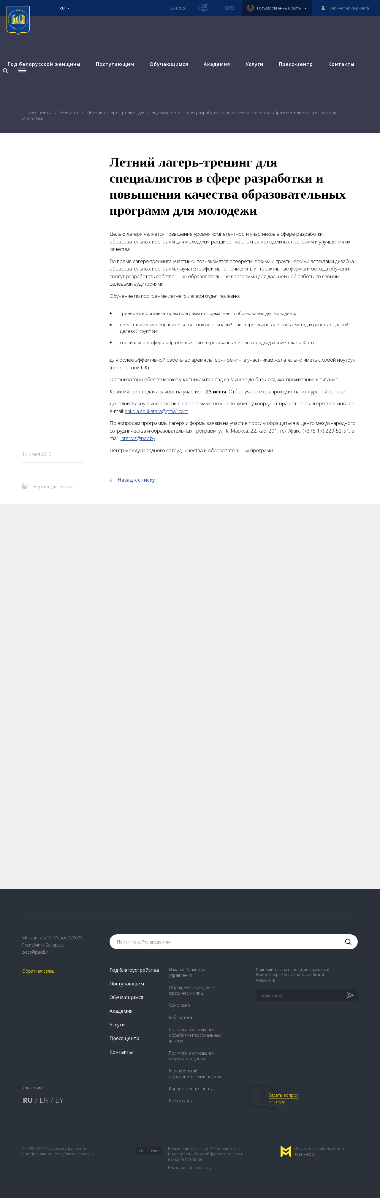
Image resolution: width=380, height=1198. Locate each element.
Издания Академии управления (187, 972)
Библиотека (180, 1017)
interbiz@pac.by (138, 438)
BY (59, 1100)
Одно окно (179, 1005)
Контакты (341, 64)
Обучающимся (168, 64)
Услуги (254, 64)
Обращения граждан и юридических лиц (191, 990)
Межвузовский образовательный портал (195, 1074)
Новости (69, 112)
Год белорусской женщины (43, 64)
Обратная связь (38, 971)
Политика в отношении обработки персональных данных (195, 1035)
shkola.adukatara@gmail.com (156, 411)
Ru (64, 10)
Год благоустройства (134, 970)
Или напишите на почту (189, 1167)
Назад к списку (136, 479)
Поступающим (114, 64)
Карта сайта (181, 1101)
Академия (216, 64)
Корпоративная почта (191, 1089)
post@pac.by (35, 952)
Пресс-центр (295, 64)
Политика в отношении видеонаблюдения (192, 1056)
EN (44, 1100)
